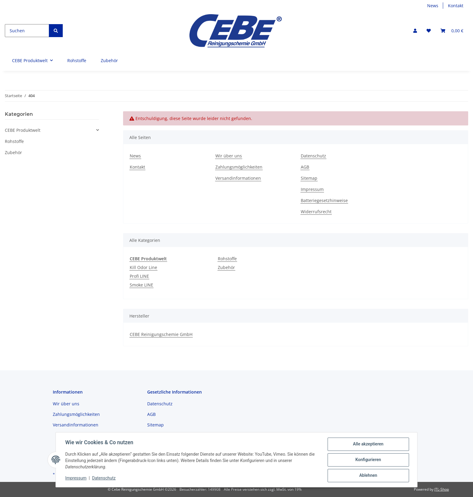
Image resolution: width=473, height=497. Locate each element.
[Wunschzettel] (429, 30)
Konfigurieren (368, 459)
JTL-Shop (441, 489)
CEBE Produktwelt (22, 130)
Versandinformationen (238, 178)
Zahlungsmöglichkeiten (238, 167)
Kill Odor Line (143, 267)
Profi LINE (139, 276)
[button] (415, 30)
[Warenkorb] (452, 30)
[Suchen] (27, 30)
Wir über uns (228, 156)
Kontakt (455, 5)
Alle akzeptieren (368, 444)
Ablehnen (368, 475)
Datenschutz (313, 156)
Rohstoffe (227, 258)
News (432, 5)
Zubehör (226, 267)
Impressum (312, 189)
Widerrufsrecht (316, 211)
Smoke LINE (141, 285)
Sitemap (309, 178)
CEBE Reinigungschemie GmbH (161, 334)
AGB (305, 167)
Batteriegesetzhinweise (324, 200)
